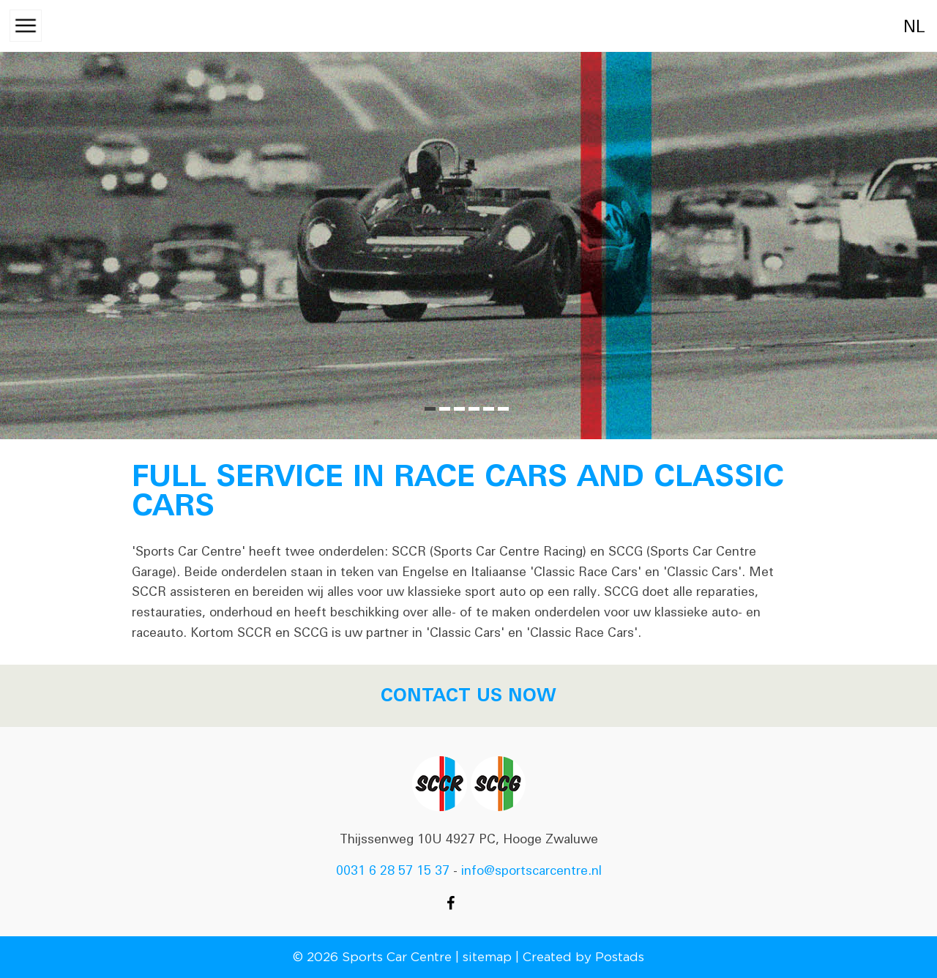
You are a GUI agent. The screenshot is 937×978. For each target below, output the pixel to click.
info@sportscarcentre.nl (531, 870)
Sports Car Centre (397, 956)
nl (898, 27)
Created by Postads (583, 956)
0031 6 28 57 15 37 (392, 870)
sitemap (487, 956)
